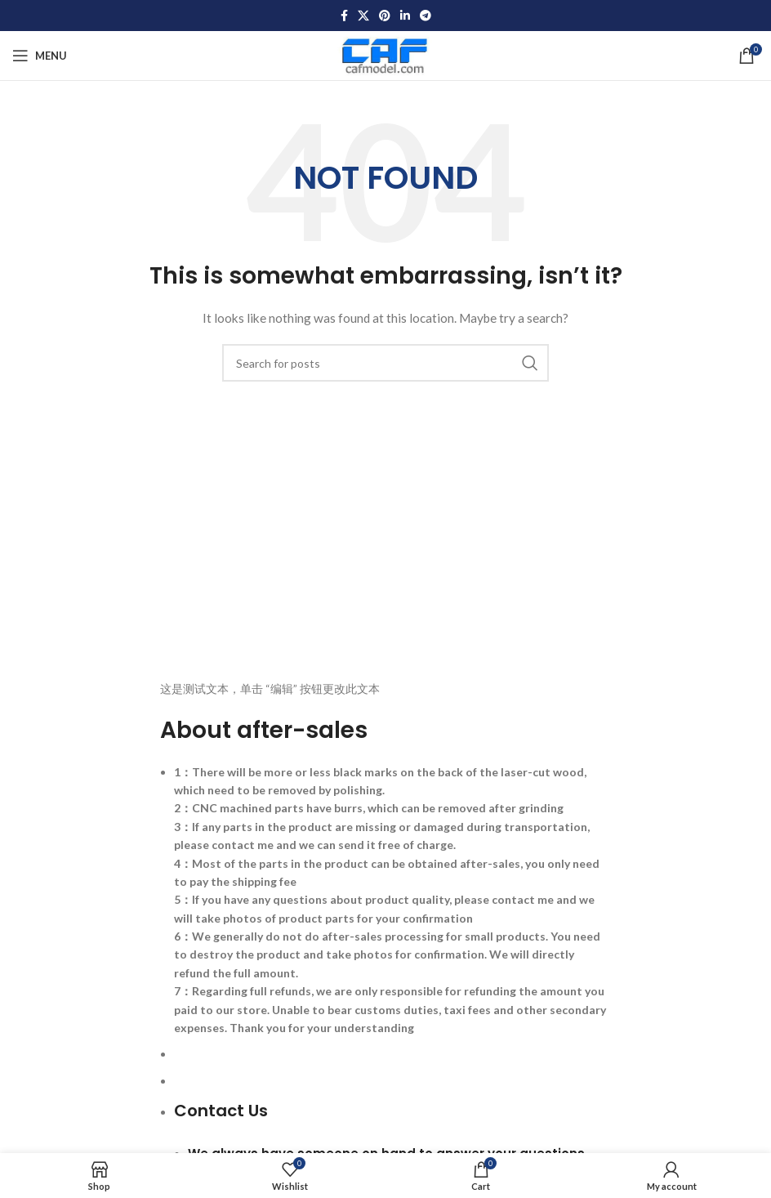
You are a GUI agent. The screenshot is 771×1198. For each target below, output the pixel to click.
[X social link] (363, 16)
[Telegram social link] (425, 16)
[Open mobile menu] (39, 55)
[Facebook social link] (344, 16)
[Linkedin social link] (405, 16)
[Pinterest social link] (384, 16)
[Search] (385, 363)
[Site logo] (385, 54)
